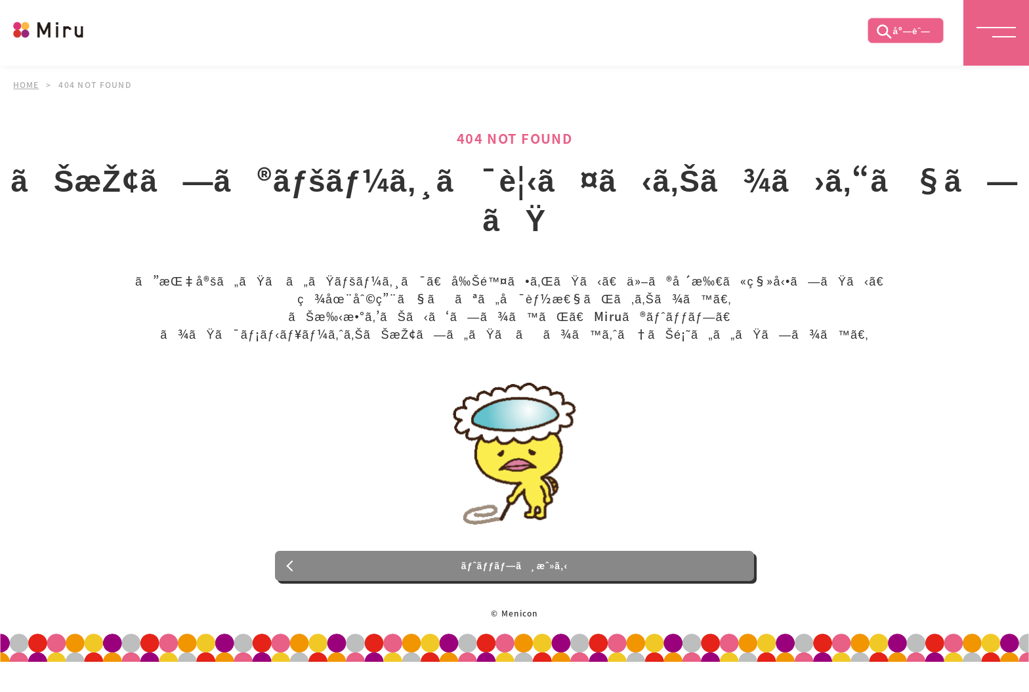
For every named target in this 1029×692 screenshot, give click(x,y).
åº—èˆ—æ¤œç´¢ (902, 36)
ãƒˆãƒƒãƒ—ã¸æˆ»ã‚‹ (515, 591)
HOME (26, 85)
